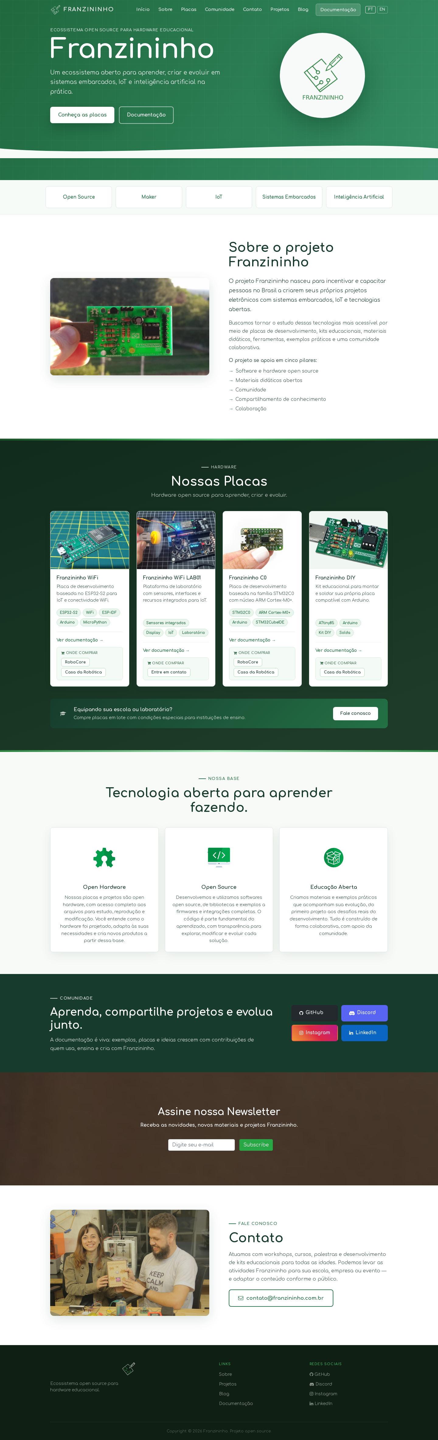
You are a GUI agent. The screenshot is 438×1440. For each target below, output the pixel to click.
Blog (303, 9)
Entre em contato (168, 672)
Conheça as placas (82, 115)
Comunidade (220, 9)
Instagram (314, 1032)
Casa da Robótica (83, 672)
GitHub (311, 1012)
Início (143, 9)
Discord (362, 1013)
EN (382, 9)
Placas (188, 9)
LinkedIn (362, 1032)
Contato (252, 9)
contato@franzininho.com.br (281, 1298)
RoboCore (75, 662)
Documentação (338, 9)
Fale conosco (355, 713)
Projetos (279, 9)
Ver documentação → (80, 640)
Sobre (165, 9)
